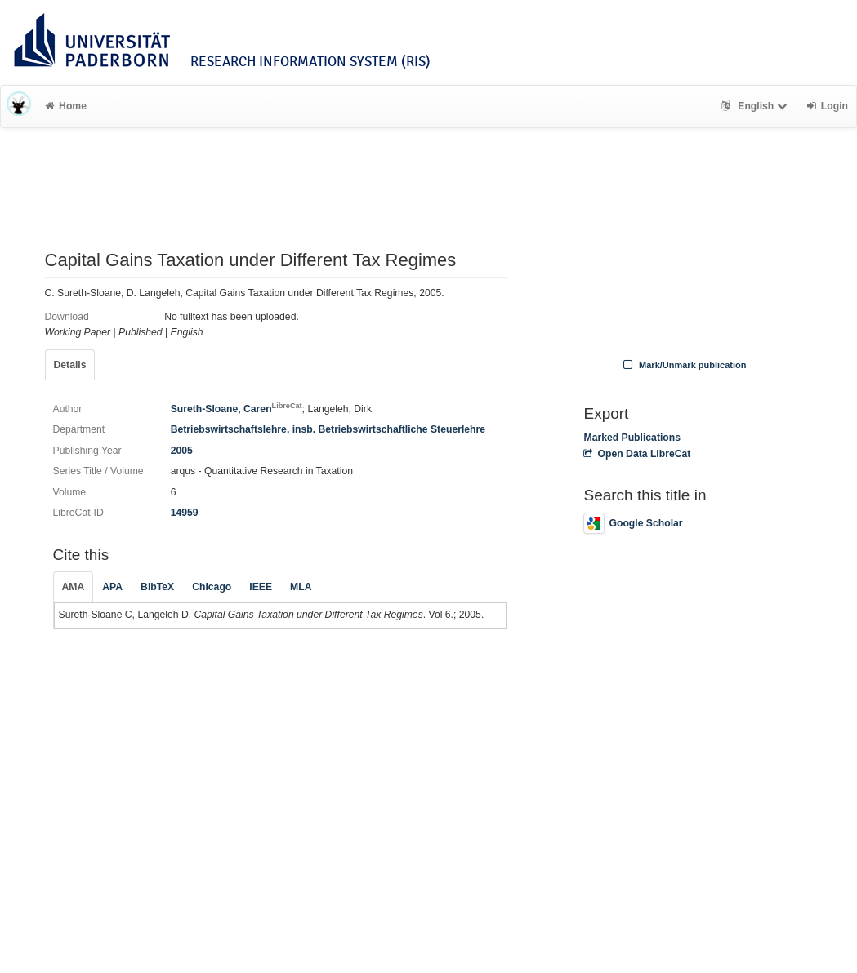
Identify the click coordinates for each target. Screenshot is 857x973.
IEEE (260, 587)
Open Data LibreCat (636, 454)
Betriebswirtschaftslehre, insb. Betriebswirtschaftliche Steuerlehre (328, 429)
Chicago (211, 587)
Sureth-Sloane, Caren (236, 409)
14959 (185, 512)
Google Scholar (632, 523)
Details (70, 365)
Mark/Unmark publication (682, 365)
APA (112, 587)
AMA (73, 587)
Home (66, 106)
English (756, 106)
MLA (300, 587)
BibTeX (157, 587)
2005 (182, 450)
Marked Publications (632, 437)
